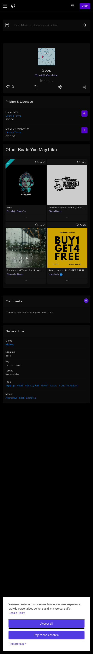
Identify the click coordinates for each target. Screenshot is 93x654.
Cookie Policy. (17, 612)
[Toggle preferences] (17, 643)
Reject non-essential (46, 635)
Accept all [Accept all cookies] (46, 623)
